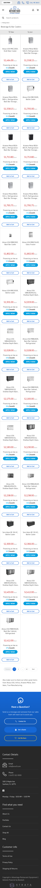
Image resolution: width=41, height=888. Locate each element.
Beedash (21, 880)
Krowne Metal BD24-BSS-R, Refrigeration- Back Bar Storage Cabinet (31, 147)
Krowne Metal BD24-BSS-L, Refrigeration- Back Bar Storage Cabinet (10, 147)
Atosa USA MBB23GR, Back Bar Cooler (10, 243)
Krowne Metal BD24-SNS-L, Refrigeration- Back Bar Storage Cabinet (10, 99)
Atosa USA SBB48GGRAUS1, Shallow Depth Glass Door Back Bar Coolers (10, 486)
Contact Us (20, 721)
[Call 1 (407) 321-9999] (23, 2)
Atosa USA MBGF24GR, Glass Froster (30, 243)
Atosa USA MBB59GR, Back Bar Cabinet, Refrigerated (31, 389)
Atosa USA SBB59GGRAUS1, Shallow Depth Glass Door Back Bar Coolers (31, 583)
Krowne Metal (26, 682)
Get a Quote (20, 730)
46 (26, 669)
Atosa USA (10, 682)
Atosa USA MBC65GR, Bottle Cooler (10, 291)
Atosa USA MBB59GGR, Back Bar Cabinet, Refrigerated (10, 631)
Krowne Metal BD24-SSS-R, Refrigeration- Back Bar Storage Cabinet (31, 196)
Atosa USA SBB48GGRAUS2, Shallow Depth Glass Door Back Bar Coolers (31, 437)
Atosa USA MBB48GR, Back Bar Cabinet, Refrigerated (31, 341)
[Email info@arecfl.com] (18, 2)
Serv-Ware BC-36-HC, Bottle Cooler (10, 533)
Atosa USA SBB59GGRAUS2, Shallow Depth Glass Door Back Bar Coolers (10, 583)
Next (33, 669)
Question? (7, 2)
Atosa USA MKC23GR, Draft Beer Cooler (10, 50)
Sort (30, 32)
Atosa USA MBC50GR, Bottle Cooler (31, 98)
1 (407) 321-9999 (15, 775)
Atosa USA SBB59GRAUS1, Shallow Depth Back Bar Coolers (10, 437)
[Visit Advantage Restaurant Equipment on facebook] (3, 790)
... (22, 669)
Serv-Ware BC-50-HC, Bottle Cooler (30, 533)
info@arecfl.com (15, 766)
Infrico (17, 682)
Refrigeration (6, 22)
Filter (11, 32)
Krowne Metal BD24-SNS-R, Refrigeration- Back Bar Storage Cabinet (31, 51)
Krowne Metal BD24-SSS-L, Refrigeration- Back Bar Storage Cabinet (10, 196)
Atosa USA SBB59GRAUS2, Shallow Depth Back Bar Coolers (10, 389)
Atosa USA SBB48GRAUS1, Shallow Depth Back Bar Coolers (10, 341)
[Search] (20, 18)
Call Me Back (32, 2)
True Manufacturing (14, 685)
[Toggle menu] (3, 10)
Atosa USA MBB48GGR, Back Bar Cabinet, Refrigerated (30, 486)
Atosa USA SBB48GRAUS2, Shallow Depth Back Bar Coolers (30, 292)
